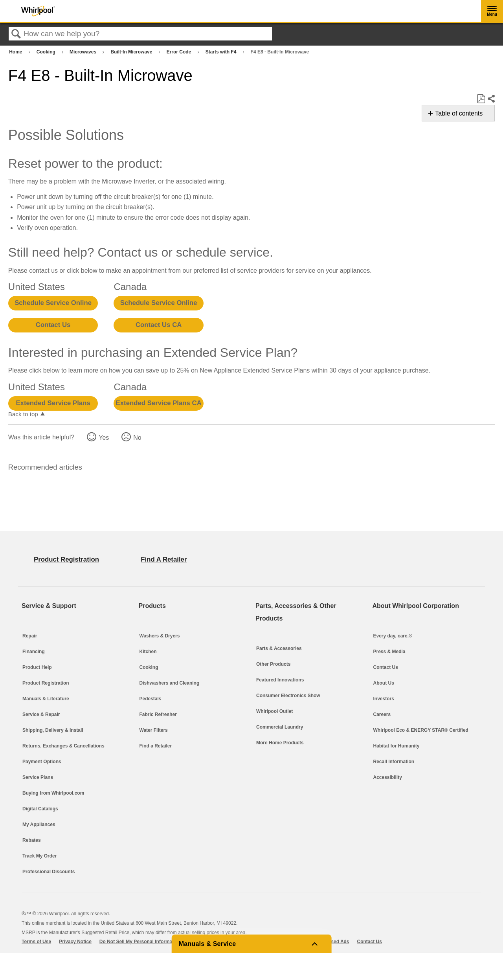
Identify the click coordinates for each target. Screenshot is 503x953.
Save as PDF (481, 99)
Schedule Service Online (53, 303)
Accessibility (387, 777)
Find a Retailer (156, 746)
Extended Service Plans (53, 403)
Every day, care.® (392, 636)
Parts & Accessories (279, 648)
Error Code (180, 52)
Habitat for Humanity (396, 746)
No (137, 437)
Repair (29, 636)
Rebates (31, 840)
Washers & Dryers (160, 636)
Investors (383, 698)
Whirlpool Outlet (274, 711)
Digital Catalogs (40, 809)
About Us (383, 683)
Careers (382, 714)
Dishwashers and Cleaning (170, 683)
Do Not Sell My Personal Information (140, 941)
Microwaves (83, 52)
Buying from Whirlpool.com (53, 793)
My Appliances (38, 824)
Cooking (47, 52)
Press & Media (389, 651)
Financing (33, 651)
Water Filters (154, 730)
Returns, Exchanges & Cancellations (63, 746)
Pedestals (151, 698)
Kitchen (148, 651)
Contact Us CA (159, 325)
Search (16, 34)
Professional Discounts (48, 871)
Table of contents (459, 113)
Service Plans (37, 777)
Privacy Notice (75, 941)
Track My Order (39, 856)
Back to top (23, 414)
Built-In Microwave (131, 52)
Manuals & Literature (45, 698)
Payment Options (41, 761)
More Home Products (280, 743)
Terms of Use (36, 941)
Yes (104, 437)
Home (16, 52)
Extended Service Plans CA (159, 403)
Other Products (273, 664)
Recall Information (394, 761)
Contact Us (53, 325)
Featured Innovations (280, 680)
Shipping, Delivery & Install (52, 730)
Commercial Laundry (279, 727)
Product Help (37, 667)
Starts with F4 (222, 52)
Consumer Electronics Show (288, 695)
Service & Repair (41, 714)
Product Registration (45, 683)
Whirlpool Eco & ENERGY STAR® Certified (420, 730)
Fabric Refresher (158, 714)
